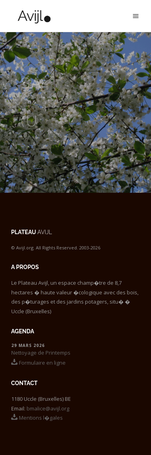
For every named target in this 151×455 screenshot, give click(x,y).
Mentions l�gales (37, 417)
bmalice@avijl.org (48, 408)
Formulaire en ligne (38, 362)
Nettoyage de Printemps (40, 352)
